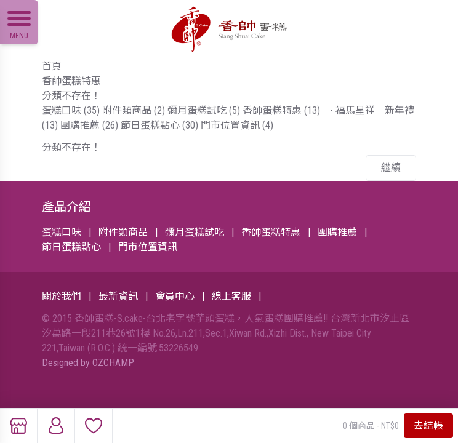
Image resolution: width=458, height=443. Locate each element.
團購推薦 (337, 232)
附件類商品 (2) (133, 110)
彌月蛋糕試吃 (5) (203, 110)
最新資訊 (118, 296)
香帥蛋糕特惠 (71, 81)
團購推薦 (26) (89, 125)
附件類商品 (123, 232)
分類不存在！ (71, 96)
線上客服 (231, 296)
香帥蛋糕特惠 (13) (281, 110)
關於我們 (61, 296)
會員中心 (175, 296)
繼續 (391, 168)
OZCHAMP (113, 363)
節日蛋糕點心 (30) (159, 125)
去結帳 (428, 425)
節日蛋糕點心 (71, 247)
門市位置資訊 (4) (237, 125)
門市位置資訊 (147, 247)
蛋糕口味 (61, 232)
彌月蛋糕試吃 (194, 232)
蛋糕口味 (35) (71, 110)
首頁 (52, 66)
